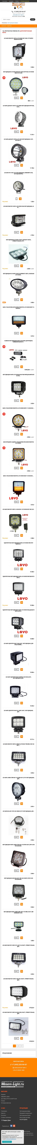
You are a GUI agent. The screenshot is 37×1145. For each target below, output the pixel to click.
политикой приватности (11, 1139)
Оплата (17, 1)
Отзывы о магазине (6, 1117)
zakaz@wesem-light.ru (18, 14)
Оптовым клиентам (6, 1103)
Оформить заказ (5, 1096)
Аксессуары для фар (25, 1117)
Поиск (32, 19)
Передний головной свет (26, 1113)
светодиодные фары (12, 22)
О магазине (4, 1)
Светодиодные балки (25, 1115)
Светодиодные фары (25, 1111)
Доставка (11, 1)
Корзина (3, 1094)
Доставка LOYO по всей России (9, 1098)
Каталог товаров (7, 26)
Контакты (3, 1115)
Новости (3, 1113)
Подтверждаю (7, 1141)
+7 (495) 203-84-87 (20, 11)
